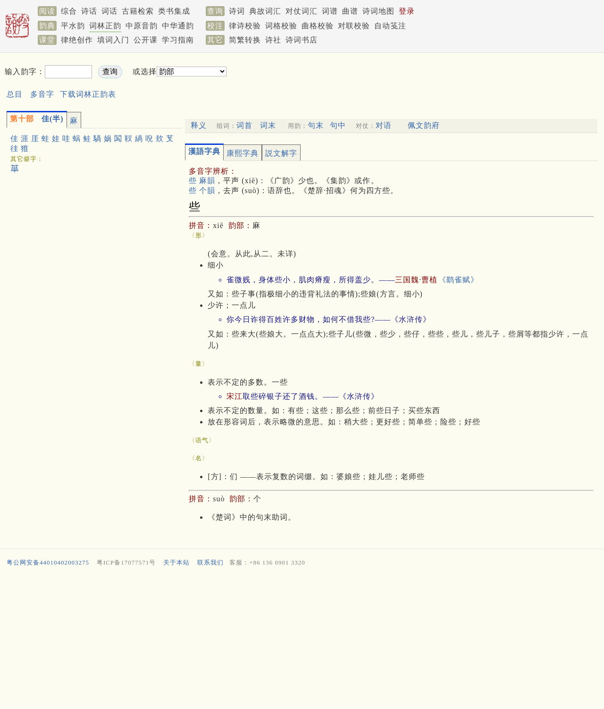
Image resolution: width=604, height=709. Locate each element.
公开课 (146, 40)
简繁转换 (245, 40)
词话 (109, 11)
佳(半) (37, 119)
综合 (69, 11)
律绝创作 (77, 40)
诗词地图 (378, 11)
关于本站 (176, 562)
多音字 (42, 94)
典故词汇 (265, 11)
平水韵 (73, 26)
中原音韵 (142, 26)
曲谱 (350, 11)
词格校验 (281, 26)
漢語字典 (204, 151)
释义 (199, 125)
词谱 (330, 11)
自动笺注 (390, 26)
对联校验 (354, 26)
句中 (338, 125)
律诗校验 (245, 26)
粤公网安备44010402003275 (48, 562)
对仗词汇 (301, 11)
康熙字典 (242, 153)
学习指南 (178, 40)
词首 (244, 125)
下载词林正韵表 (88, 94)
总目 (15, 94)
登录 (407, 11)
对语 (384, 125)
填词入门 (113, 40)
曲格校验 (318, 26)
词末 (268, 125)
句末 (316, 125)
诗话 (89, 11)
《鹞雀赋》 (458, 280)
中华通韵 (178, 26)
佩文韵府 (424, 125)
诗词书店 (301, 40)
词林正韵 (105, 26)
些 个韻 (202, 190)
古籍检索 (138, 11)
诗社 (273, 40)
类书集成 (174, 11)
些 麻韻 (202, 181)
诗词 (237, 11)
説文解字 (281, 153)
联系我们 (210, 562)
